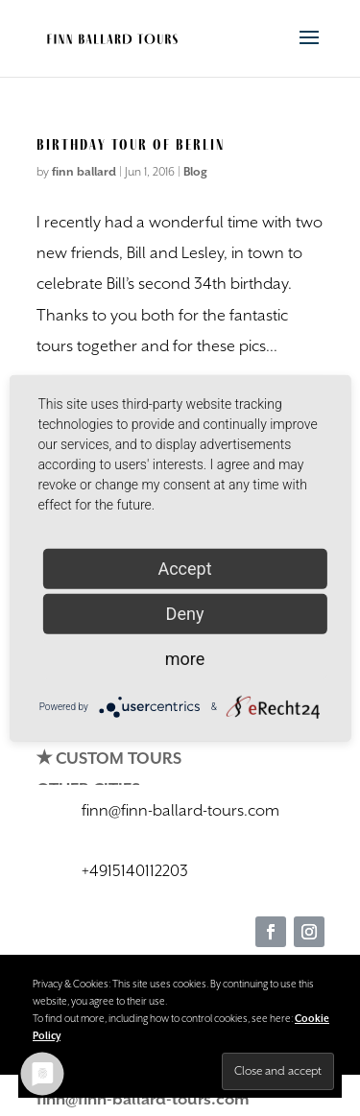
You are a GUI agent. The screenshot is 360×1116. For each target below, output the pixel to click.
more (185, 658)
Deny (185, 613)
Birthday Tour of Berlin (130, 144)
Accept (184, 568)
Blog (195, 172)
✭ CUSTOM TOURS (108, 759)
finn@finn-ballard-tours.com (143, 1100)
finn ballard (84, 172)
